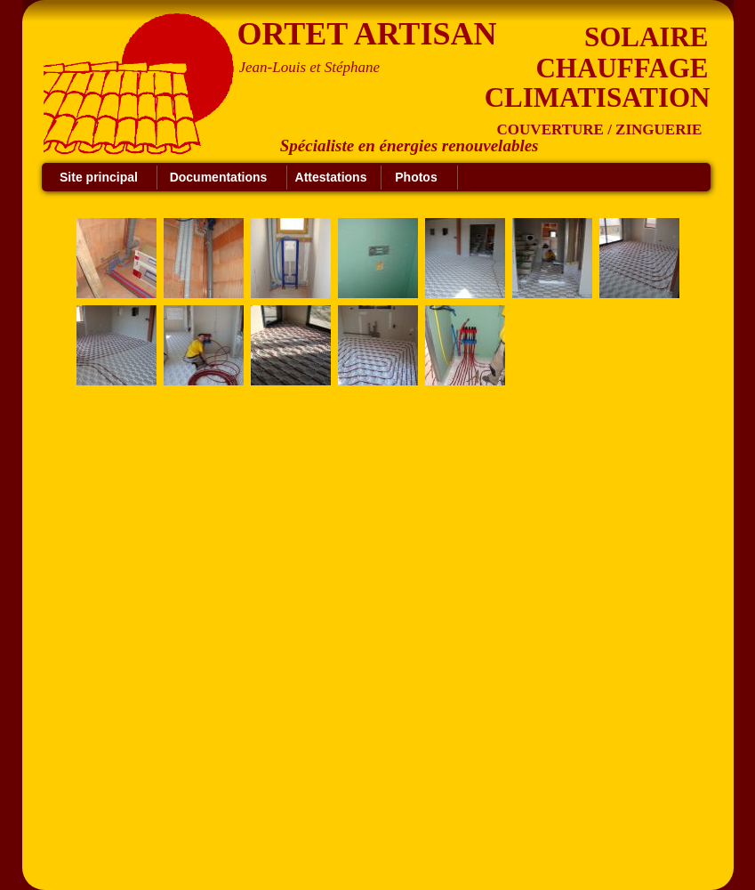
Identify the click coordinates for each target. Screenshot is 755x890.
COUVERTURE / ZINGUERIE (600, 129)
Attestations (331, 177)
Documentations (219, 177)
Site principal (99, 177)
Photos (416, 177)
